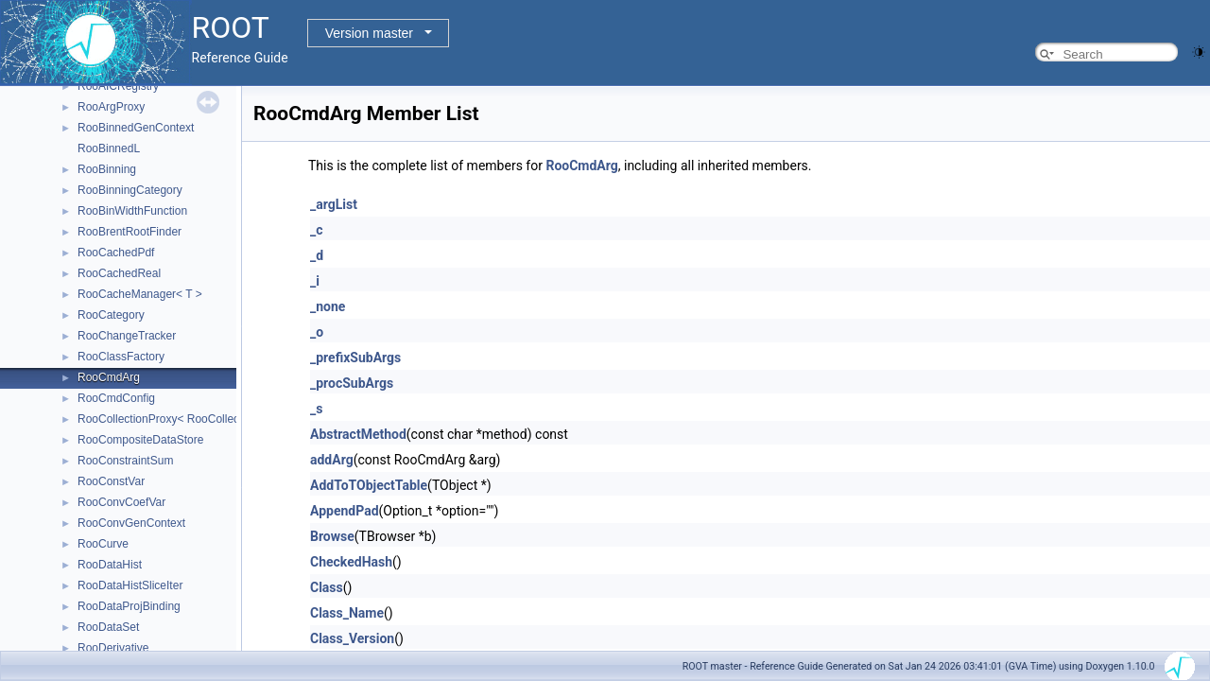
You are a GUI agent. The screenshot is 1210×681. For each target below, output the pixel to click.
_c (316, 229)
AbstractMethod (358, 434)
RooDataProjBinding (129, 606)
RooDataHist (110, 564)
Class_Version (352, 638)
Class (326, 587)
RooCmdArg (109, 377)
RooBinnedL (109, 148)
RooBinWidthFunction (132, 211)
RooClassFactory (121, 356)
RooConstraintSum (125, 460)
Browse (332, 536)
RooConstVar (111, 481)
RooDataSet (108, 627)
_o (316, 332)
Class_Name (347, 612)
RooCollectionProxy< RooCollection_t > (177, 419)
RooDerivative (113, 648)
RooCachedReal (119, 273)
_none (327, 306)
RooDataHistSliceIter (130, 585)
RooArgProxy (111, 107)
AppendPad (344, 510)
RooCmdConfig (116, 398)
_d (316, 255)
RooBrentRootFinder (130, 231)
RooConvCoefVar (121, 502)
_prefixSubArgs (355, 357)
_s (316, 408)
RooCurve (103, 543)
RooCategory (111, 315)
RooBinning (107, 169)
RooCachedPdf (116, 252)
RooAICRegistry (118, 86)
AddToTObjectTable (368, 485)
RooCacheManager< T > (140, 294)
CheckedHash (351, 561)
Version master (369, 33)
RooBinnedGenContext (136, 127)
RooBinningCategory (130, 190)
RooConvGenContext (131, 523)
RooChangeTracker (127, 335)
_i (315, 280)
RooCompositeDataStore (140, 439)
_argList (333, 204)
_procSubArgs (351, 383)
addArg (332, 459)
